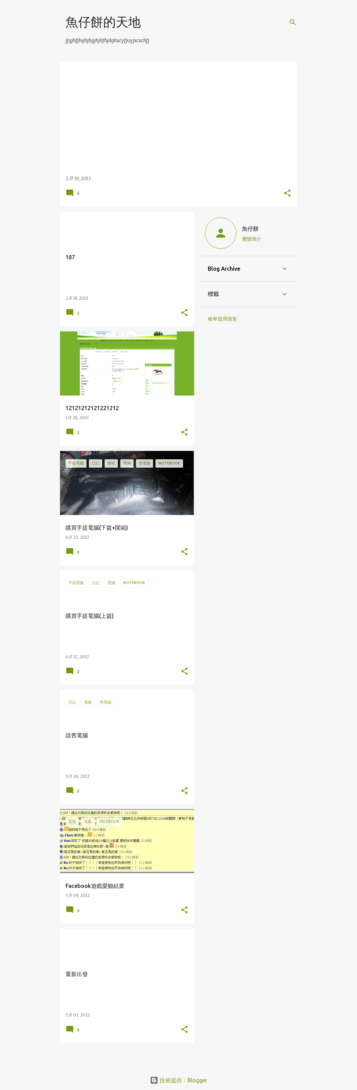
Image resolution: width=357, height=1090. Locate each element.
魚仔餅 (250, 228)
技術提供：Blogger (178, 1080)
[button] (287, 193)
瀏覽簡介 (251, 239)
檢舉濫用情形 (222, 319)
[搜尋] (293, 22)
